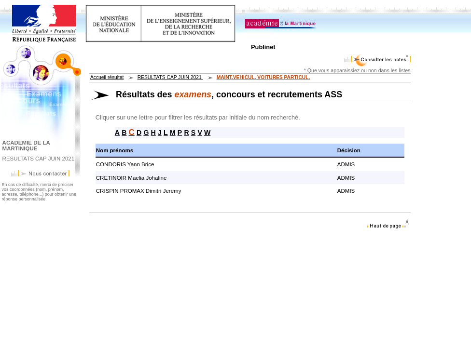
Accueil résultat (107, 77)
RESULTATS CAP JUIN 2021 (170, 77)
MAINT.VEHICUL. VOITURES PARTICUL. (263, 77)
